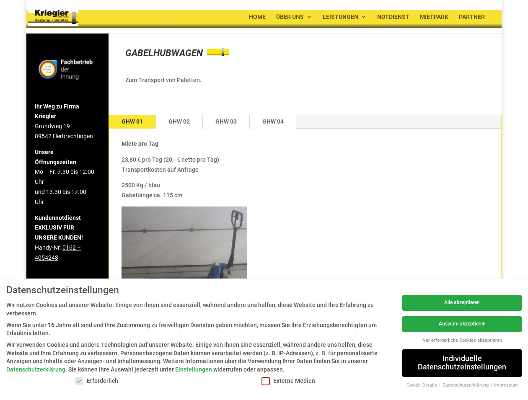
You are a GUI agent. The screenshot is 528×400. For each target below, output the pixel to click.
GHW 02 (179, 121)
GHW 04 (273, 121)
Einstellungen (193, 369)
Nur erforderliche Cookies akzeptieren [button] (462, 340)
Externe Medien (288, 381)
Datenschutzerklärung (35, 369)
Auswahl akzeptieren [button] (462, 324)
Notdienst (393, 17)
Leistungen (340, 17)
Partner (472, 17)
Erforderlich (96, 381)
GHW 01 (132, 121)
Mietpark (434, 17)
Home (257, 17)
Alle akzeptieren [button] (462, 302)
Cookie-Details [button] (422, 385)
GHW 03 (226, 121)
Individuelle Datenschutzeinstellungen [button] (462, 362)
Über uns (290, 17)
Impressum (506, 385)
